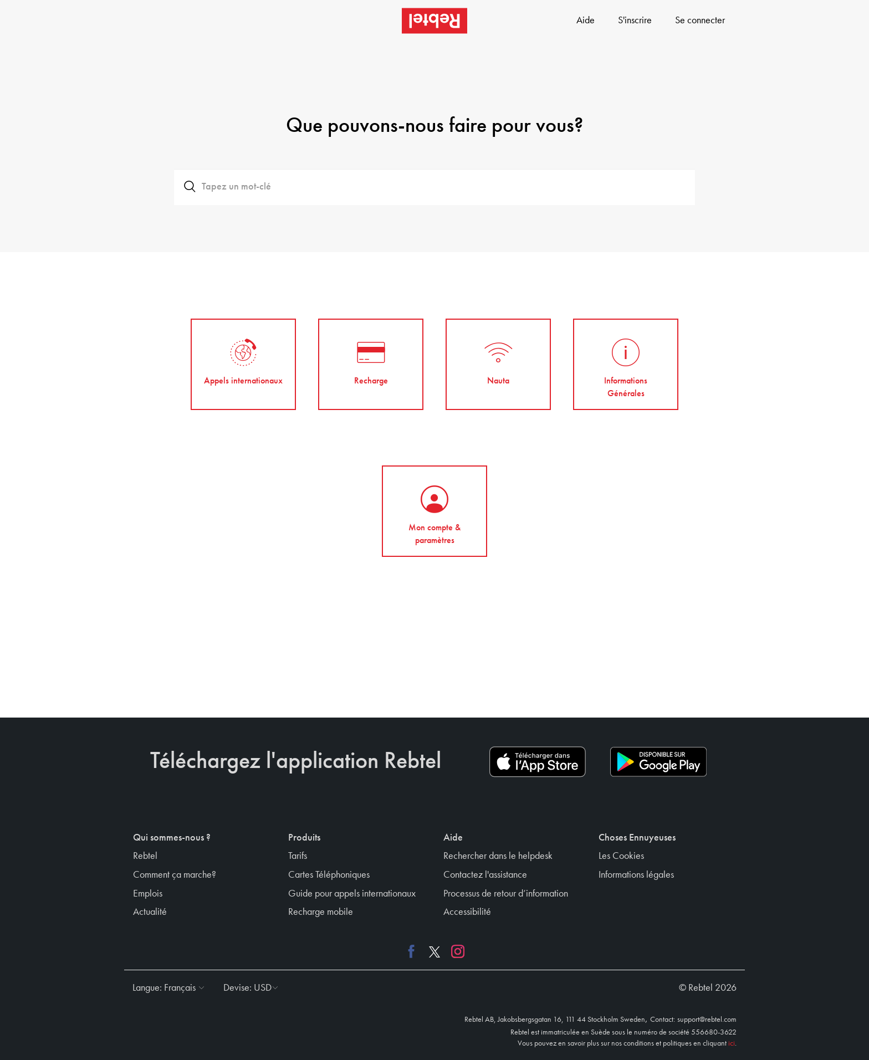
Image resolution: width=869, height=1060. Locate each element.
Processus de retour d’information (505, 894)
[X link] (434, 951)
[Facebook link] (414, 951)
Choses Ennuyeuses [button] (637, 838)
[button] (165, 988)
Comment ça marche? (174, 875)
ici (731, 1043)
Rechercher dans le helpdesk (498, 856)
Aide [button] (453, 838)
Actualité (150, 912)
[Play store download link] (658, 762)
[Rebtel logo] (434, 21)
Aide (585, 20)
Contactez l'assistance (485, 875)
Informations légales (636, 875)
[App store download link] (537, 762)
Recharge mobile (320, 912)
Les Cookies (621, 856)
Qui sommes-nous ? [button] (172, 838)
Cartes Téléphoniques (329, 875)
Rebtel (145, 856)
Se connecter (700, 20)
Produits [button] (304, 838)
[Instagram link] (455, 951)
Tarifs (297, 856)
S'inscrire (635, 20)
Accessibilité (467, 912)
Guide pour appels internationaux (352, 894)
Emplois (147, 894)
